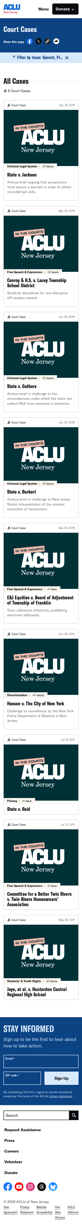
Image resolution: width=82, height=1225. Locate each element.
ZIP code (12, 1075)
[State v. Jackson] (41, 150)
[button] (47, 41)
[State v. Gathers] (41, 362)
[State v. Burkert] (41, 468)
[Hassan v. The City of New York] (41, 679)
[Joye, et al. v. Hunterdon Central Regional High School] (41, 957)
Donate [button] (63, 9)
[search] (74, 1115)
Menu (43, 9)
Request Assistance (22, 1129)
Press (9, 1140)
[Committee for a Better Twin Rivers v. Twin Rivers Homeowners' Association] (41, 864)
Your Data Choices (60, 1212)
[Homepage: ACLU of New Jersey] (18, 9)
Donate (11, 1172)
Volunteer (13, 1161)
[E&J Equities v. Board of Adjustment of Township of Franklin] (41, 573)
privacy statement (60, 1096)
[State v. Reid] (41, 774)
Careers (11, 1151)
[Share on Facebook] (30, 42)
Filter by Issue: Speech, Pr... (41, 57)
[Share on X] (38, 42)
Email (10, 1058)
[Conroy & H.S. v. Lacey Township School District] (41, 256)
